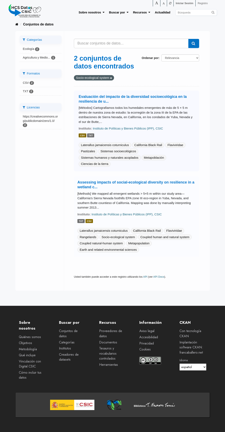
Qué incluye (27, 355)
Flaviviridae (175, 145)
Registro (203, 3)
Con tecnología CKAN (190, 333)
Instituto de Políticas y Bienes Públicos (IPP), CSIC (128, 128)
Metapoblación (154, 157)
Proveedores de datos (110, 333)
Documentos (108, 342)
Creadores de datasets (69, 357)
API (145, 276)
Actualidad (162, 12)
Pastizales (88, 151)
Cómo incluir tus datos (30, 375)
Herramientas (108, 364)
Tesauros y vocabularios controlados (108, 353)
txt (90, 135)
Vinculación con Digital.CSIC (30, 364)
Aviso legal (146, 331)
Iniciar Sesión (184, 3)
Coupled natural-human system (101, 243)
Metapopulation (139, 243)
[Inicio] (16, 24)
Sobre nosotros (92, 12)
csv (82, 135)
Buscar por (119, 12)
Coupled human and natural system (164, 237)
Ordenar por (150, 58)
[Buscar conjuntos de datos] (196, 12)
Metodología (28, 349)
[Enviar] (213, 12)
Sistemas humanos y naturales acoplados (109, 157)
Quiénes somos (30, 337)
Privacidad (146, 343)
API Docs (158, 276)
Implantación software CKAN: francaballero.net (191, 347)
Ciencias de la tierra (94, 164)
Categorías (67, 342)
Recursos (141, 12)
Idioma (183, 360)
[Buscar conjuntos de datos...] (131, 43)
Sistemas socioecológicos (118, 151)
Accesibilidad (148, 337)
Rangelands (88, 237)
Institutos (65, 348)
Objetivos (25, 343)
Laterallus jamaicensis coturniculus (105, 145)
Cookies (145, 349)
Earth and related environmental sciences (108, 249)
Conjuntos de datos (38, 24)
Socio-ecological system (118, 237)
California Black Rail (148, 145)
